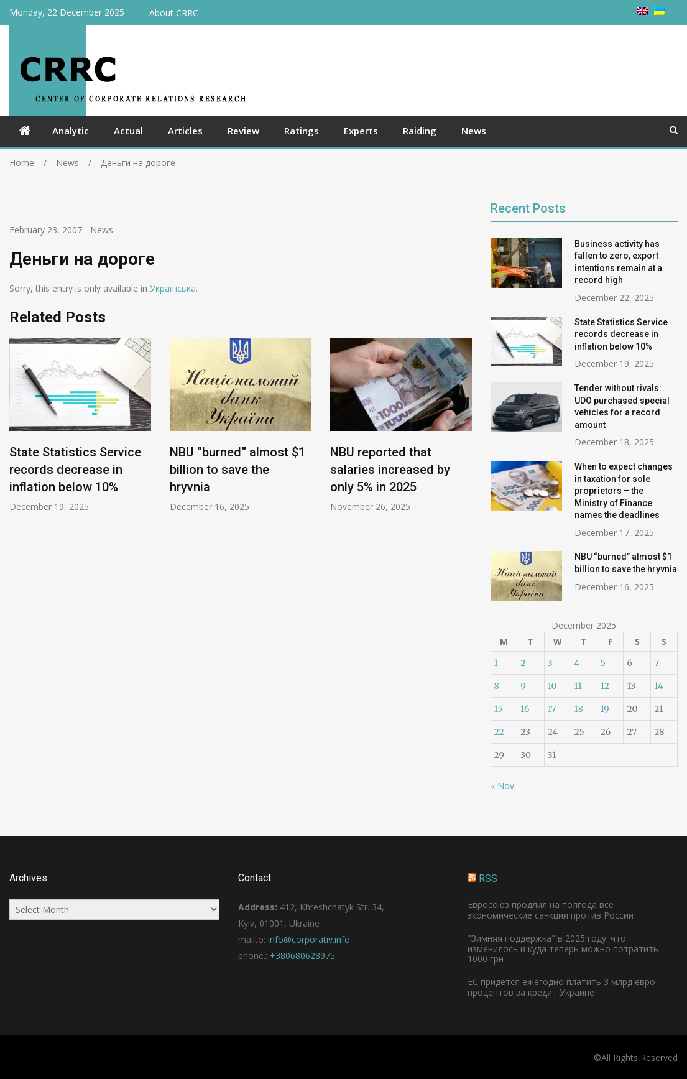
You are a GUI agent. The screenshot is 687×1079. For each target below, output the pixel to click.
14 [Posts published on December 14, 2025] (658, 686)
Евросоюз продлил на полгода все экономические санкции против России (551, 910)
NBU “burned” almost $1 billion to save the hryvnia (237, 469)
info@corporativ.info (309, 939)
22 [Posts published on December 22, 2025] (499, 732)
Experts (361, 130)
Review (243, 130)
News (473, 130)
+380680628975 (302, 955)
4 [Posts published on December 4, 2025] (577, 663)
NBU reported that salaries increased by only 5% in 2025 (390, 469)
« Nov (502, 786)
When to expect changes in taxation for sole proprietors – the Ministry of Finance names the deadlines (623, 490)
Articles (185, 130)
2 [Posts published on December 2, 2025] (522, 663)
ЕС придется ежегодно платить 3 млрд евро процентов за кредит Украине (561, 987)
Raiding (419, 130)
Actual (128, 130)
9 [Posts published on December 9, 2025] (522, 686)
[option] (80, 425)
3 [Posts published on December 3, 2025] (550, 663)
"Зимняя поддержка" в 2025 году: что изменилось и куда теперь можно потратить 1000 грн (563, 948)
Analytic (70, 130)
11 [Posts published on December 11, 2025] (578, 686)
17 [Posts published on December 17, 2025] (552, 709)
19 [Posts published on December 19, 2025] (605, 709)
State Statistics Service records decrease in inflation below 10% (75, 469)
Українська (173, 288)
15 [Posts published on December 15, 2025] (498, 709)
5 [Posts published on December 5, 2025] (603, 663)
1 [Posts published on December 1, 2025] (496, 663)
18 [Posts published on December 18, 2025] (578, 709)
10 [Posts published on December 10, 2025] (552, 686)
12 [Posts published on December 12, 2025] (605, 686)
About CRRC (173, 13)
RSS (488, 878)
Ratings (301, 130)
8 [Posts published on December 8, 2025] (496, 686)
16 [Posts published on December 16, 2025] (524, 709)
